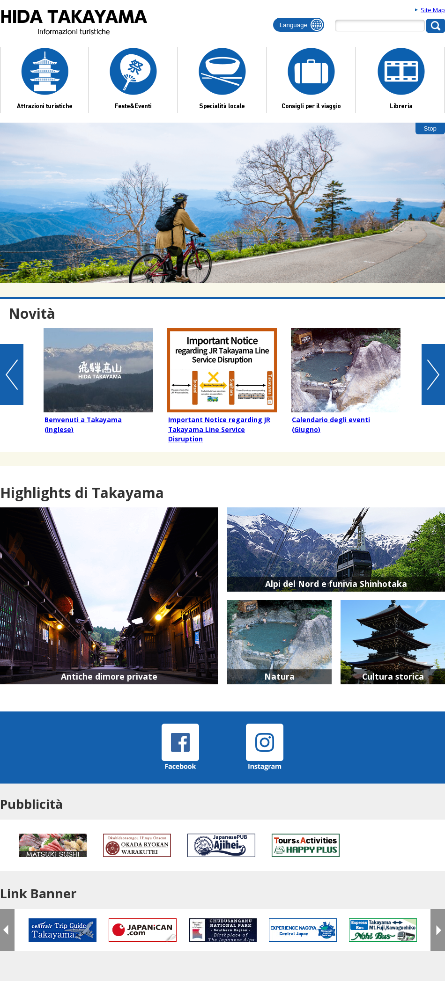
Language (293, 25)
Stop (430, 128)
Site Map (433, 10)
